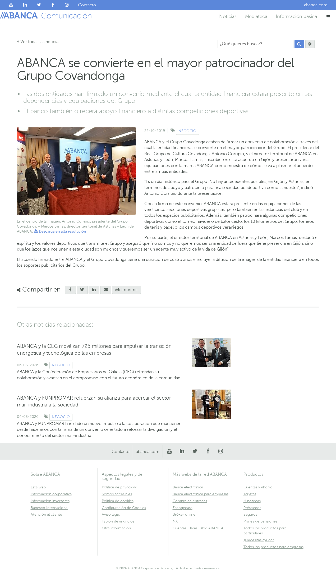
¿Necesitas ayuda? (258, 540)
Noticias (228, 16)
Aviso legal (110, 514)
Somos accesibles (117, 494)
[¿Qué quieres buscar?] (255, 44)
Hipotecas (252, 501)
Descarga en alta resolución (60, 231)
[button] (328, 16)
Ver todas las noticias (38, 41)
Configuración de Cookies (124, 508)
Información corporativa (51, 494)
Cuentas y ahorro (258, 487)
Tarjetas (249, 494)
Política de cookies (118, 501)
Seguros (250, 514)
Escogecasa (182, 508)
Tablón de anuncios (118, 521)
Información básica (296, 16)
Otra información (116, 528)
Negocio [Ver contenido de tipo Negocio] (187, 131)
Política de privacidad (119, 487)
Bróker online (184, 514)
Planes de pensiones (260, 521)
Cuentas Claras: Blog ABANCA (198, 528)
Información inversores (50, 501)
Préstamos (252, 508)
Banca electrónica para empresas (200, 494)
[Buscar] (299, 44)
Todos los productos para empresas (273, 547)
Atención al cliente (46, 514)
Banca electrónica (188, 487)
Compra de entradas (190, 501)
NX (175, 521)
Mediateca (256, 16)
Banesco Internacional (49, 508)
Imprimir (126, 289)
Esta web (38, 487)
